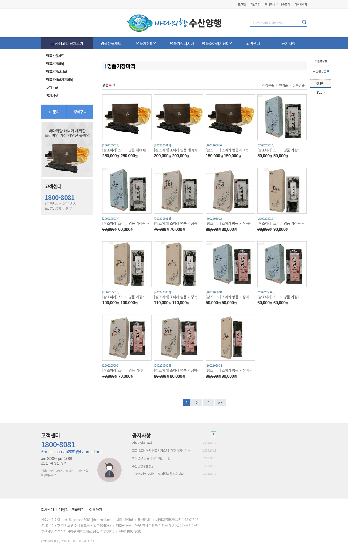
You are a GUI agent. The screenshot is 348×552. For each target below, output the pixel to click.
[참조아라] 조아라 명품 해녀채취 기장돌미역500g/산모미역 (127, 149)
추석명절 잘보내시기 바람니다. (151, 458)
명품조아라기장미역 (217, 43)
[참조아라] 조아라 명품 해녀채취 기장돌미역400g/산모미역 (178, 149)
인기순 (283, 85)
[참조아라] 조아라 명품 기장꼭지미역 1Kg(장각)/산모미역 (178, 296)
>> (220, 402)
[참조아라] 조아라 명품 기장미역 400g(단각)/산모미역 (230, 296)
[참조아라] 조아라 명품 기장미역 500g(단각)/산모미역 (282, 296)
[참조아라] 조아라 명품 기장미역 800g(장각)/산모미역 (230, 370)
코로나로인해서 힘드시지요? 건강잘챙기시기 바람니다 (163, 450)
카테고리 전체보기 (67, 43)
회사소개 (47, 509)
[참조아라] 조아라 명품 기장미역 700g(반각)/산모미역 (178, 370)
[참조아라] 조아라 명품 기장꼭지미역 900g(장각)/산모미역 (127, 296)
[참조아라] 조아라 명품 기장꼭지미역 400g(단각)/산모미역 (282, 149)
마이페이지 (301, 4)
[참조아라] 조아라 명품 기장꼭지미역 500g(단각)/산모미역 (127, 223)
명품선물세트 (111, 43)
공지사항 (288, 43)
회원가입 (255, 4)
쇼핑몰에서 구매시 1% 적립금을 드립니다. (158, 473)
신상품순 (268, 85)
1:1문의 (54, 111)
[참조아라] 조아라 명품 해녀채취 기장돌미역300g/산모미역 (230, 149)
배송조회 (285, 4)
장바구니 (270, 4)
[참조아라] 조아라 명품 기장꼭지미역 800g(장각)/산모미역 (282, 223)
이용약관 (95, 509)
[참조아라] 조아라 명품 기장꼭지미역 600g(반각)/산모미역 (178, 223)
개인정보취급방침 (71, 509)
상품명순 (298, 85)
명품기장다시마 (182, 43)
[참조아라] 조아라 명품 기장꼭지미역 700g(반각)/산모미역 (230, 223)
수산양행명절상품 (143, 466)
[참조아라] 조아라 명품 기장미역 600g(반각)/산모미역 (127, 370)
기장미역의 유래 (142, 442)
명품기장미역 (146, 43)
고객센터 (253, 43)
